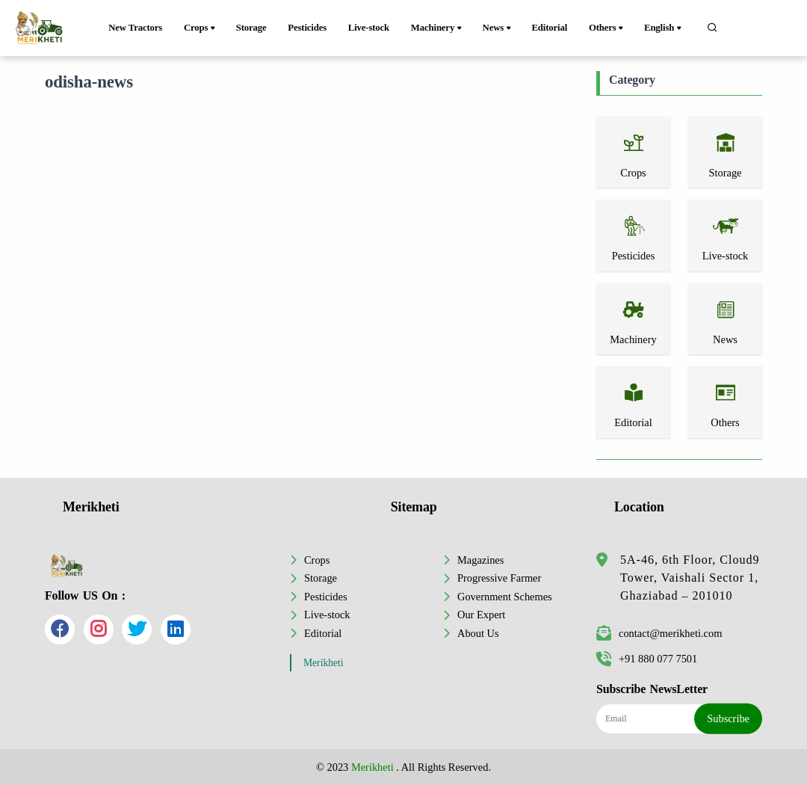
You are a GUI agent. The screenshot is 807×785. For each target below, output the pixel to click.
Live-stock (368, 27)
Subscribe (728, 718)
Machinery (437, 28)
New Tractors (135, 27)
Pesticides (307, 27)
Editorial (549, 27)
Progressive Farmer (499, 578)
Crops (200, 28)
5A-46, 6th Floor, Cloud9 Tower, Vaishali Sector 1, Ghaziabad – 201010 (689, 577)
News (498, 28)
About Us (478, 633)
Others (607, 28)
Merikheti (323, 662)
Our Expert (481, 615)
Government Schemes (504, 597)
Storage (251, 27)
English (664, 28)
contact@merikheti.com (659, 633)
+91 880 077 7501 (646, 659)
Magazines (480, 560)
